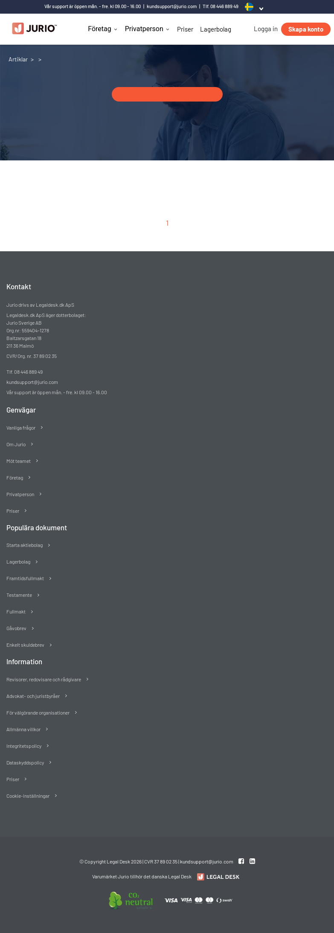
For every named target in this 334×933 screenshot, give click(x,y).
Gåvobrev (16, 628)
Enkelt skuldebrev (25, 645)
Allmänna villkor (23, 729)
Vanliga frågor (20, 427)
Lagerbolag (215, 29)
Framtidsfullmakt (25, 578)
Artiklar (18, 59)
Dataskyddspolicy (25, 762)
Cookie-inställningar (27, 796)
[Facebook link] (241, 861)
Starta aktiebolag (24, 545)
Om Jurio (16, 444)
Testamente (19, 595)
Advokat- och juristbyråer (33, 696)
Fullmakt (16, 611)
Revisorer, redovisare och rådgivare (43, 679)
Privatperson (144, 29)
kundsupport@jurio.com (172, 6)
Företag (99, 29)
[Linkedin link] (252, 861)
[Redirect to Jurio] (217, 877)
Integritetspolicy (23, 746)
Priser (185, 29)
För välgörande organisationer (38, 712)
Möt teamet (18, 461)
